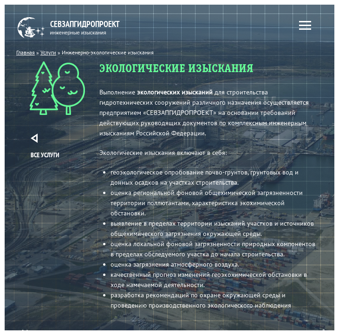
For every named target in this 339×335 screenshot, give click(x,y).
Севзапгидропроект (76, 27)
